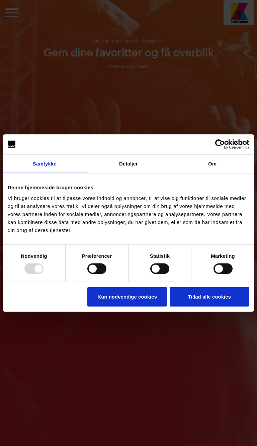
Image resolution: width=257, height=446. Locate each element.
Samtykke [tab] (45, 163)
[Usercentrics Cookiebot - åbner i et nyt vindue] (220, 144)
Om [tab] (212, 163)
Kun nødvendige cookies (127, 296)
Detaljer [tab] (128, 163)
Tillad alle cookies (209, 296)
